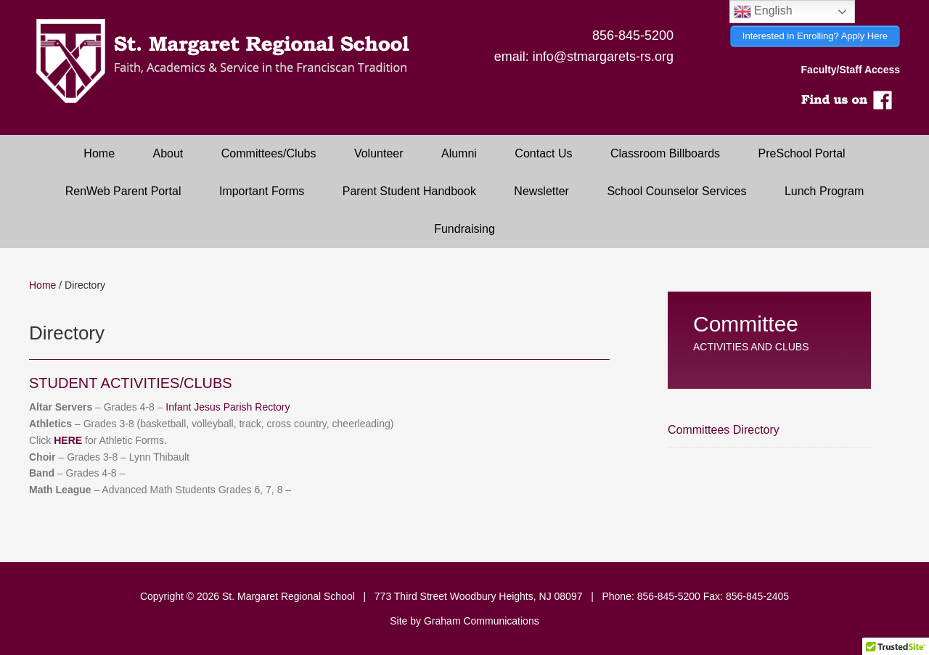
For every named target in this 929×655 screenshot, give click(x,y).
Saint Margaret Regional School (232, 61)
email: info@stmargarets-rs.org (584, 56)
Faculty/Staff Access (850, 69)
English (763, 11)
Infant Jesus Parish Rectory (227, 407)
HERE (68, 440)
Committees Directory (723, 430)
